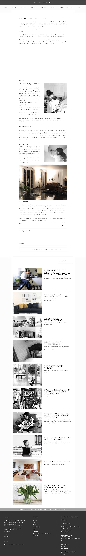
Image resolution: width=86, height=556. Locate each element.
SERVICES (35, 522)
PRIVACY (6, 535)
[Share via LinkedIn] (26, 231)
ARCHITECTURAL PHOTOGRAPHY (42, 533)
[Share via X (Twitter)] (23, 231)
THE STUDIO (36, 527)
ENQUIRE (35, 535)
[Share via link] (29, 231)
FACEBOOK (64, 548)
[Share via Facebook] (19, 231)
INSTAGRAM (65, 544)
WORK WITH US (65, 523)
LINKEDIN (64, 546)
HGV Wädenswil (19, 545)
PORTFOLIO (36, 524)
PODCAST (35, 531)
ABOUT (35, 520)
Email (63, 554)
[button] (6, 7)
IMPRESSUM (7, 536)
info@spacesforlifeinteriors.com (71, 539)
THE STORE (36, 529)
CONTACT (64, 520)
